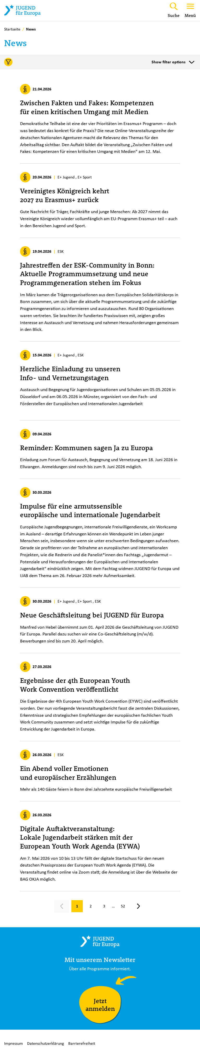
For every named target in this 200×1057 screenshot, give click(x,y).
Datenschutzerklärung (45, 1043)
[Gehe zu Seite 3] (104, 906)
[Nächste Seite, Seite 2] (138, 906)
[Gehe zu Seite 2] (90, 906)
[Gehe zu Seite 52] (123, 906)
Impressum (13, 1043)
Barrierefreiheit (81, 1043)
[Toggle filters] (100, 62)
